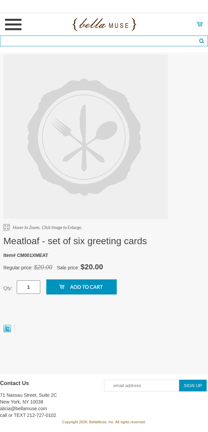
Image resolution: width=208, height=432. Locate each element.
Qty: (8, 288)
